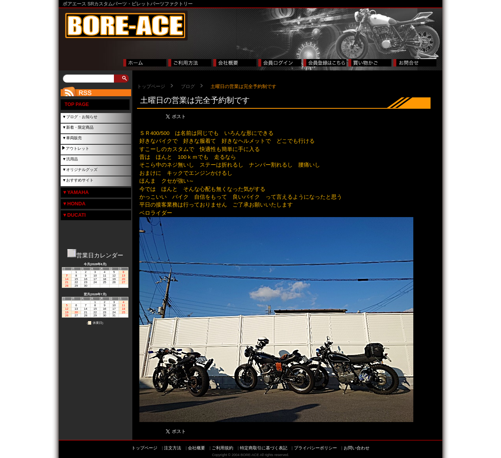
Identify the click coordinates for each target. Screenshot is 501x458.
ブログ (188, 86)
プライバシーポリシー (315, 447)
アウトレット (77, 148)
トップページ (151, 86)
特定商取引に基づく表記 (263, 447)
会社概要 (196, 447)
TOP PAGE (77, 104)
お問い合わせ (356, 447)
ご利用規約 (222, 447)
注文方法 (172, 447)
